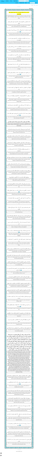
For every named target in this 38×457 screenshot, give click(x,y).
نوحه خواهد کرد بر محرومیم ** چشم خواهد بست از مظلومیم (19, 313)
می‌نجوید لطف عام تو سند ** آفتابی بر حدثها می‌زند (19, 177)
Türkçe (34, 5)
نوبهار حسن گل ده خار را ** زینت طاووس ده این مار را (19, 276)
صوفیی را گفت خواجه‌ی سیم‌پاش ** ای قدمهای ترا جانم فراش (19, 375)
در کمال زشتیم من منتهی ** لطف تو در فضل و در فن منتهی (19, 283)
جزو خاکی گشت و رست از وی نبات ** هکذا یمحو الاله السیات (19, 215)
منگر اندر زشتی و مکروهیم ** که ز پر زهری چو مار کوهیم (19, 261)
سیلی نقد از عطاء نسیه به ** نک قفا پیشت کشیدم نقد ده (19, 398)
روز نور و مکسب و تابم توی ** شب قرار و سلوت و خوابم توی (19, 136)
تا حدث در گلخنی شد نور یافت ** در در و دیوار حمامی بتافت (19, 190)
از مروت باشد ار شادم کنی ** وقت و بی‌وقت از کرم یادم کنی (19, 142)
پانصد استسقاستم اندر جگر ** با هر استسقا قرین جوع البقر (18, 157)
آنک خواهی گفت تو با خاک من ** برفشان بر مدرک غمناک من (19, 328)
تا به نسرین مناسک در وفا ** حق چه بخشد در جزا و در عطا (19, 230)
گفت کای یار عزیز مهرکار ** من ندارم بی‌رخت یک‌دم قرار (19, 129)
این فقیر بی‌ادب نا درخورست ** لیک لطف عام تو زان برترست (19, 170)
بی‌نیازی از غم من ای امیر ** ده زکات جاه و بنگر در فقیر (19, 164)
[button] (7, 1)
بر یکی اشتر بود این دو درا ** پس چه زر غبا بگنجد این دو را (19, 81)
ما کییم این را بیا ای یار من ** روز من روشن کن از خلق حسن (19, 255)
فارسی (37, 5)
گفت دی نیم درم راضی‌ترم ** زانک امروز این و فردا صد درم (19, 390)
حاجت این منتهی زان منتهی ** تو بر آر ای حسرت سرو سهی (19, 290)
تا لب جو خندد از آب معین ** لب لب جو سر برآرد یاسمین (19, 431)
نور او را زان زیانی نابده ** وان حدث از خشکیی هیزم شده (19, 183)
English (32, 5)
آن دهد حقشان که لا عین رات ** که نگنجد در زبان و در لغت (19, 248)
